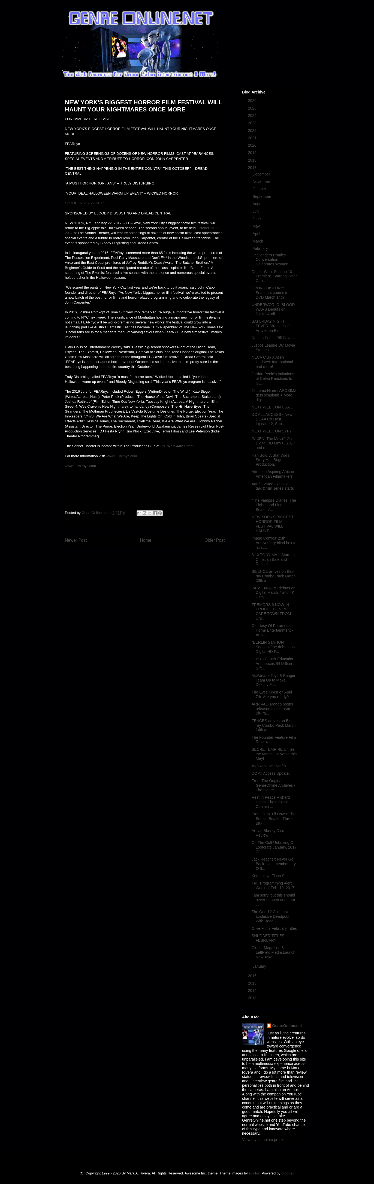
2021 (253, 138)
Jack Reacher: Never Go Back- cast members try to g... (274, 864)
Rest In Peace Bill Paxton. (274, 338)
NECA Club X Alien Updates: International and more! (272, 362)
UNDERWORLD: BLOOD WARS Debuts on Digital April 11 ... (273, 309)
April (256, 233)
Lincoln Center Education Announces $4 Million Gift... (273, 663)
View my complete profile (263, 1139)
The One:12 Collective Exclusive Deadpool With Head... (270, 916)
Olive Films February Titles (274, 928)
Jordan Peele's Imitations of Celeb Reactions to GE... (273, 378)
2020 (253, 145)
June (257, 219)
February (260, 248)
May (256, 226)
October (259, 189)
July (256, 211)
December (261, 174)
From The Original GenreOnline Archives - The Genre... (273, 785)
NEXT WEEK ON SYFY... (273, 431)
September (262, 196)
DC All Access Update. (271, 773)
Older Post (214, 540)
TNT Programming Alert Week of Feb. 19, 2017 (273, 885)
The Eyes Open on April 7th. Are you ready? (272, 694)
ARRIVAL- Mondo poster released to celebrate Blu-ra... (272, 709)
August (258, 204)
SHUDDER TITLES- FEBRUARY (269, 938)
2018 (253, 160)
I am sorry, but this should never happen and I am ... (273, 900)
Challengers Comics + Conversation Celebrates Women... (271, 260)
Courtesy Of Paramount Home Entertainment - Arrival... (272, 630)
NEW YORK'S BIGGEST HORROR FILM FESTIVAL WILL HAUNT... (273, 524)
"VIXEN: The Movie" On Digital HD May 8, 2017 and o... (273, 443)
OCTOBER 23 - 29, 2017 (84, 203)
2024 (253, 115)
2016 (253, 976)
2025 (253, 108)
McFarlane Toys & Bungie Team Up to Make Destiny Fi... (273, 680)
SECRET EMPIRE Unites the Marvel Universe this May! (274, 754)
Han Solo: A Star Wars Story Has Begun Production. (270, 460)
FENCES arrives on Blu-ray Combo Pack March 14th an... (273, 725)
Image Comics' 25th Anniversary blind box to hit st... (274, 543)
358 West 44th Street (177, 446)
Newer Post (76, 540)
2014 (253, 990)
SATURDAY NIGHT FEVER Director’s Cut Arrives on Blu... (272, 326)
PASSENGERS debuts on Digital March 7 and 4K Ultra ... (273, 592)
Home (146, 540)
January (259, 966)
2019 (253, 152)
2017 (253, 167)
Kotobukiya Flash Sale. (271, 876)
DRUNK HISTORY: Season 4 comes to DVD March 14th (270, 292)
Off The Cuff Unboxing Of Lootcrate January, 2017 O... (274, 847)
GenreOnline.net (287, 1025)
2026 (253, 100)
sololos (254, 1173)
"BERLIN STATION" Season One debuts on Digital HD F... (273, 647)
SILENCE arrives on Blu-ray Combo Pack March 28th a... (273, 576)
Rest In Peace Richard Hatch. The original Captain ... (271, 802)
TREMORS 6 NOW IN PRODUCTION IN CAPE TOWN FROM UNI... (271, 611)
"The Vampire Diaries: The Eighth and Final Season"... (274, 505)
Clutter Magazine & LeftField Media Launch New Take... (273, 952)
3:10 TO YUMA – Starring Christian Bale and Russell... (273, 559)
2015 (253, 983)
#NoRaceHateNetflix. (269, 766)
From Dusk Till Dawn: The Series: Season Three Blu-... (273, 818)
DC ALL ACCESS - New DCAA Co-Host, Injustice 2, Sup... (272, 419)
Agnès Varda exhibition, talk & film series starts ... (273, 488)
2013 (253, 998)
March (258, 241)
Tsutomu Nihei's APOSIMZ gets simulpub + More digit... (274, 395)
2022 (253, 130)
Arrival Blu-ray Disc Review (268, 832)
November (261, 181)
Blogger (287, 1173)
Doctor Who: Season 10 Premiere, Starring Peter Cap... (274, 276)
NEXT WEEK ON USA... (272, 407)
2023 (253, 123)
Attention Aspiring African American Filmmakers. (273, 474)
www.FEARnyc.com (121, 456)
